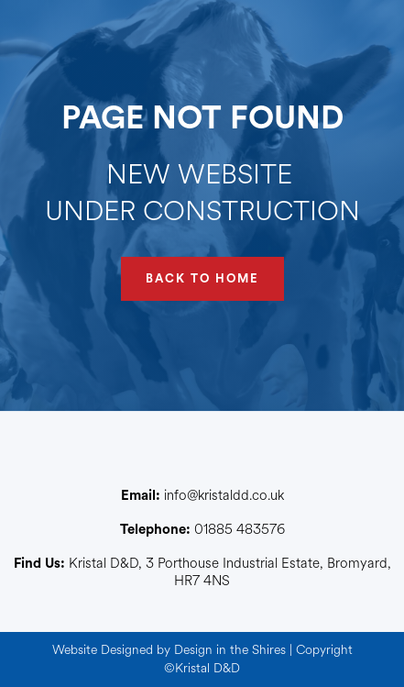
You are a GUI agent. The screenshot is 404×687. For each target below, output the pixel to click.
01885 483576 (202, 529)
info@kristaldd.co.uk (202, 495)
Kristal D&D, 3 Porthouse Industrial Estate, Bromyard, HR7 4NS (202, 572)
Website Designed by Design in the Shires (169, 650)
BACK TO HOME (202, 278)
